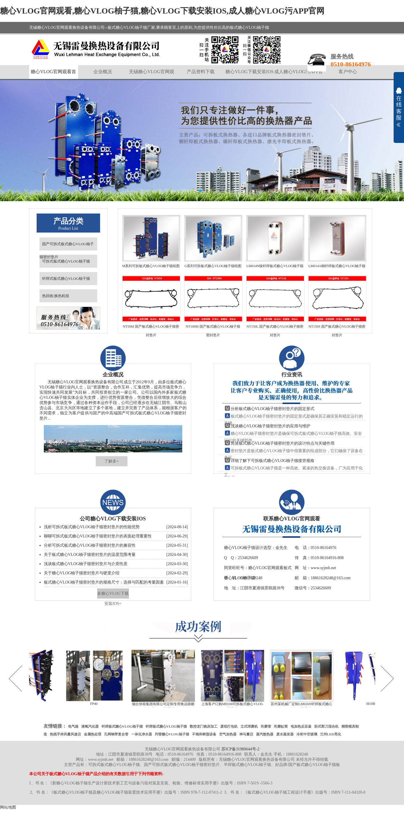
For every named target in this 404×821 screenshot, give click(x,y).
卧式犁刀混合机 (326, 726)
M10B (372, 704)
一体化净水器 (141, 734)
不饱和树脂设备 (204, 734)
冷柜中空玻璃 (306, 734)
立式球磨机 (249, 726)
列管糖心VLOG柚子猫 (172, 734)
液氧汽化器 (90, 726)
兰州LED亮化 (330, 734)
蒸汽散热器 (264, 734)
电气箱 (73, 726)
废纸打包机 (229, 726)
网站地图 (8, 807)
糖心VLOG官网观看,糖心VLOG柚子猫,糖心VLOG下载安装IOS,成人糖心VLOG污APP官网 (162, 10)
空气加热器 (227, 734)
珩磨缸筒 (281, 726)
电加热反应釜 (301, 726)
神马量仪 (246, 734)
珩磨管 (266, 726)
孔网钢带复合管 (116, 734)
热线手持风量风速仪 (65, 734)
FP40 (95, 704)
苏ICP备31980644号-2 (240, 749)
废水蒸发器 (285, 734)
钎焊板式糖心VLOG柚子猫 (122, 726)
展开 (399, 107)
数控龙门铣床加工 (203, 726)
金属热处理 (92, 734)
